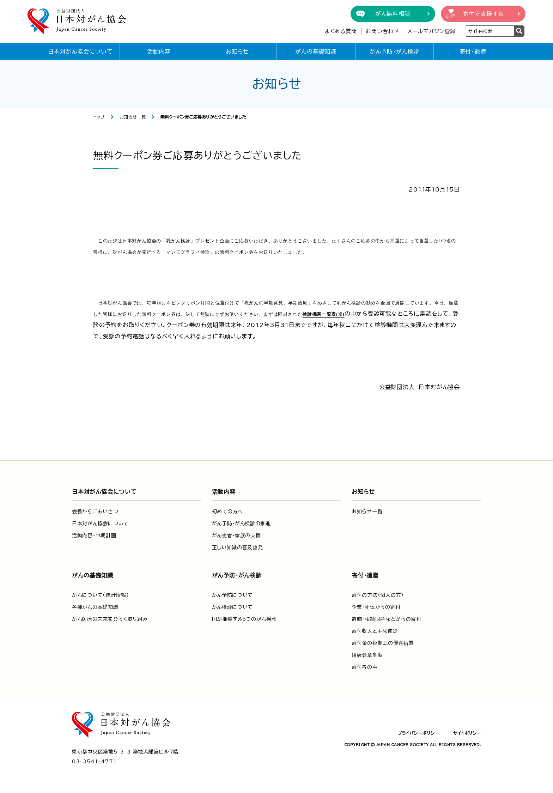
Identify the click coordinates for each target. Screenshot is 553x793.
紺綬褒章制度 (367, 655)
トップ (99, 117)
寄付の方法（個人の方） (378, 595)
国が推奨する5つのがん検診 (244, 619)
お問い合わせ (382, 31)
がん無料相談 (393, 14)
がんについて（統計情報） (100, 595)
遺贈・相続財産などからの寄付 (386, 619)
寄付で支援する (483, 14)
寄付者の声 (365, 667)
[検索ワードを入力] (489, 31)
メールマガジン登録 (431, 31)
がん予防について (232, 595)
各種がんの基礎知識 (95, 607)
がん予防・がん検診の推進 (241, 523)
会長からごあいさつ (95, 511)
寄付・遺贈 (473, 51)
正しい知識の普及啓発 (237, 547)
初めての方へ (227, 511)
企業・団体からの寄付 (376, 607)
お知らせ (237, 51)
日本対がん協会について (80, 51)
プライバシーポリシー (418, 733)
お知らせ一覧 (133, 117)
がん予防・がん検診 (394, 51)
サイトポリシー (467, 733)
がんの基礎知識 (315, 51)
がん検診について (232, 607)
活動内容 (159, 51)
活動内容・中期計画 (94, 535)
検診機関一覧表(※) (323, 314)
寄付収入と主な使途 (375, 631)
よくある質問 (341, 31)
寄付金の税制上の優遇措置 (383, 643)
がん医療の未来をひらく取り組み (110, 619)
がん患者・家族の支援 (236, 535)
